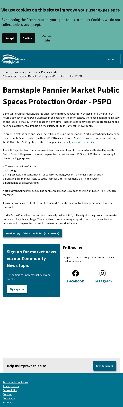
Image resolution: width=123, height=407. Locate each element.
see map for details (83, 142)
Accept (9, 38)
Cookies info (47, 38)
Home (6, 72)
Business (19, 72)
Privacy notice (11, 386)
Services (7, 402)
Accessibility (10, 390)
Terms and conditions (15, 382)
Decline (27, 38)
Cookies (7, 394)
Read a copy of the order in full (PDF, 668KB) (32, 233)
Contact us (9, 398)
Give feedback (104, 366)
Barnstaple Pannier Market (43, 72)
